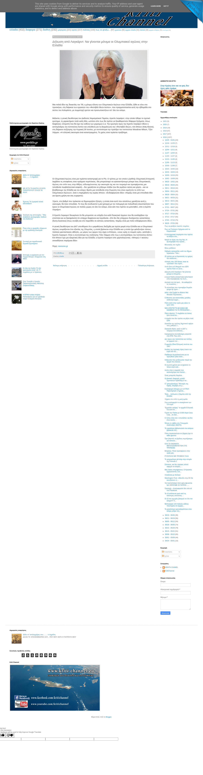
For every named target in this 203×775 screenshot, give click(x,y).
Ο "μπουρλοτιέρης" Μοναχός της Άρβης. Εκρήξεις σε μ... (176, 385)
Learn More (156, 6)
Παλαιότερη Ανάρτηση (146, 266)
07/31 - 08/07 (170, 207)
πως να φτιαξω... (102, 30)
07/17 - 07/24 (170, 214)
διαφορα (30, 29)
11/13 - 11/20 (170, 159)
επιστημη (165, 30)
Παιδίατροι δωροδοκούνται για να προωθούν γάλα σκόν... (177, 356)
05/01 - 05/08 (170, 537)
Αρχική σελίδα (102, 266)
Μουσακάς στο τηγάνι (172, 245)
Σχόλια (14, 163)
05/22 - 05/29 (170, 528)
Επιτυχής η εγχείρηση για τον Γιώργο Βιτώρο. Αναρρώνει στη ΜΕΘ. (34, 257)
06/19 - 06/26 (170, 515)
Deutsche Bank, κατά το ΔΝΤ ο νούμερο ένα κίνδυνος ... (176, 330)
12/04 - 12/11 (170, 150)
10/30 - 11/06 (170, 166)
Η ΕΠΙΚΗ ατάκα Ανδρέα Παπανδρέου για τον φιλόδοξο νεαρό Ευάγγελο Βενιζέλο (34, 297)
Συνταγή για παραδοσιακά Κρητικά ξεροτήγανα (32, 242)
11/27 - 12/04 (170, 153)
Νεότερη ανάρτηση (60, 266)
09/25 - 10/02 (170, 182)
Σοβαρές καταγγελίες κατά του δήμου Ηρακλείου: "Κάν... (178, 252)
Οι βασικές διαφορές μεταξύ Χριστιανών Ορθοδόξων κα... (176, 379)
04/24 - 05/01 (170, 541)
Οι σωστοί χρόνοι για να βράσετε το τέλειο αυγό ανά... (178, 366)
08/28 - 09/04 (170, 194)
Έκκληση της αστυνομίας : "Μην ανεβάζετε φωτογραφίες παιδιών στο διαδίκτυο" (34, 217)
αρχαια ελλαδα (130, 30)
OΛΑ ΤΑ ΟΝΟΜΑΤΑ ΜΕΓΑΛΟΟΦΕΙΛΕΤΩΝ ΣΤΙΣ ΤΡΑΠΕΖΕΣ (176, 446)
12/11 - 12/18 (170, 146)
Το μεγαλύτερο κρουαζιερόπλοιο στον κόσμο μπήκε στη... (178, 510)
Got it (166, 6)
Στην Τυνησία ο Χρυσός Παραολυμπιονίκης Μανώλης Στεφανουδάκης (33, 283)
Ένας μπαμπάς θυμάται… (174, 375)
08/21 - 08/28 (170, 198)
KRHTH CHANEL (171, 567)
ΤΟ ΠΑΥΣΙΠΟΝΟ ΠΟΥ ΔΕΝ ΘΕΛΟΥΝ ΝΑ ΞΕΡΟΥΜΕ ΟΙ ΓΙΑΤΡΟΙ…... (178, 484)
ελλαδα (14, 29)
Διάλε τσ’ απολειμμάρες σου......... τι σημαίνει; (31, 176)
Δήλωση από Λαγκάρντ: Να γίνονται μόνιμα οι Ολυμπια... (178, 273)
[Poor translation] (10, 735)
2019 (165, 128)
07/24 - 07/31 (170, 211)
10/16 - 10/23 (170, 172)
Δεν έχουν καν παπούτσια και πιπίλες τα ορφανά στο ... (178, 340)
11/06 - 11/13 (170, 162)
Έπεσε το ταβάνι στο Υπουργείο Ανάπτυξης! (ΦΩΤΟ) (176, 424)
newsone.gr (63, 246)
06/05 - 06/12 (170, 521)
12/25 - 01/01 (170, 140)
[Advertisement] (103, 155)
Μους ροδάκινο (170, 248)
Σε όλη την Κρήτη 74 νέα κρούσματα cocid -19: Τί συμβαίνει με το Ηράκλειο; (32, 270)
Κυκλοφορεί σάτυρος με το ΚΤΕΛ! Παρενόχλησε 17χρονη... (177, 390)
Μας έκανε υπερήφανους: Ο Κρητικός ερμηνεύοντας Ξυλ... (178, 471)
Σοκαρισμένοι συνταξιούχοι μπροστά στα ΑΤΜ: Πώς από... (178, 335)
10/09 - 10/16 (170, 175)
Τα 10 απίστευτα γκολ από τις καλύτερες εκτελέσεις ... (175, 494)
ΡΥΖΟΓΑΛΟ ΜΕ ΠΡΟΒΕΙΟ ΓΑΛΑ (177, 456)
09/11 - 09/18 (170, 188)
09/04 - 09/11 (170, 191)
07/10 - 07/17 (170, 217)
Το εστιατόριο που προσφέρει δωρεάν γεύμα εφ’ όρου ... (178, 288)
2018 (165, 131)
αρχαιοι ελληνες (154, 30)
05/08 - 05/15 (170, 534)
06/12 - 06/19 (170, 518)
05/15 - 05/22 (170, 531)
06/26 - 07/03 (170, 223)
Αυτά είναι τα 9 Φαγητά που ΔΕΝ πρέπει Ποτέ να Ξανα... (176, 268)
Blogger (108, 717)
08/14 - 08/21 (170, 201)
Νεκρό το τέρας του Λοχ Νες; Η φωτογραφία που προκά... (176, 241)
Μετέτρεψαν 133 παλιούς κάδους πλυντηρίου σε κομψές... (177, 505)
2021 (165, 121)
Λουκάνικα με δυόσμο (172, 475)
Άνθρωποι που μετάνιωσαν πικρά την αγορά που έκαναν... (178, 361)
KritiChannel (169, 571)
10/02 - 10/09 (170, 178)
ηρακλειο (118, 30)
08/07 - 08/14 (170, 204)
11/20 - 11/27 (170, 156)
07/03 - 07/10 (170, 220)
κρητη (74, 30)
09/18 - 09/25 (170, 185)
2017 (165, 134)
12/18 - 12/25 (170, 143)
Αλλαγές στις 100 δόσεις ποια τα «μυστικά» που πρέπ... (176, 262)
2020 (165, 124)
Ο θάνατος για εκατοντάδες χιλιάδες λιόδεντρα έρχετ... (178, 299)
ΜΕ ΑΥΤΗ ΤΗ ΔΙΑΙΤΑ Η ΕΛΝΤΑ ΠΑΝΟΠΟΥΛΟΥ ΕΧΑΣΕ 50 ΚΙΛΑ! (34, 190)
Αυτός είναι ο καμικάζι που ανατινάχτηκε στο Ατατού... (175, 371)
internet (142, 30)
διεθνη (46, 29)
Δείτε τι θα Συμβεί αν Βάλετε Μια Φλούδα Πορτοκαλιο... (176, 293)
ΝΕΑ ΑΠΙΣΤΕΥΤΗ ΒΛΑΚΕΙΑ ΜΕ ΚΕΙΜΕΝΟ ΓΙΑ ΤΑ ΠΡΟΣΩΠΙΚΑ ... (178, 309)
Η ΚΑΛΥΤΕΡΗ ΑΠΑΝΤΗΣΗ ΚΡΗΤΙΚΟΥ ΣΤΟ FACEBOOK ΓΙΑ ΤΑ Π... (179, 278)
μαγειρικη (62, 30)
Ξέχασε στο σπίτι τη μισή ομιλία (176, 399)
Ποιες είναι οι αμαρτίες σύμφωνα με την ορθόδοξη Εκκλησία (34, 229)
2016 (165, 137)
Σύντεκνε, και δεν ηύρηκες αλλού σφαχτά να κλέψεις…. (176, 465)
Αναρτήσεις (16, 159)
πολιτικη (86, 30)
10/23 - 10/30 (170, 169)
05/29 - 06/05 (170, 525)
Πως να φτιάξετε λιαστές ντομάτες (177, 226)
